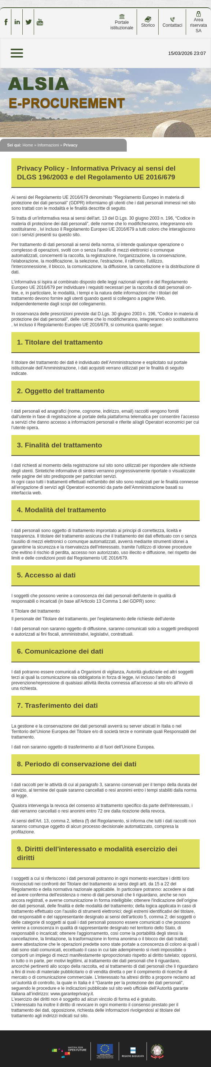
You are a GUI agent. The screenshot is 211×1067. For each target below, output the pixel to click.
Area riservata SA (198, 22)
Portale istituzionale (121, 22)
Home (27, 145)
